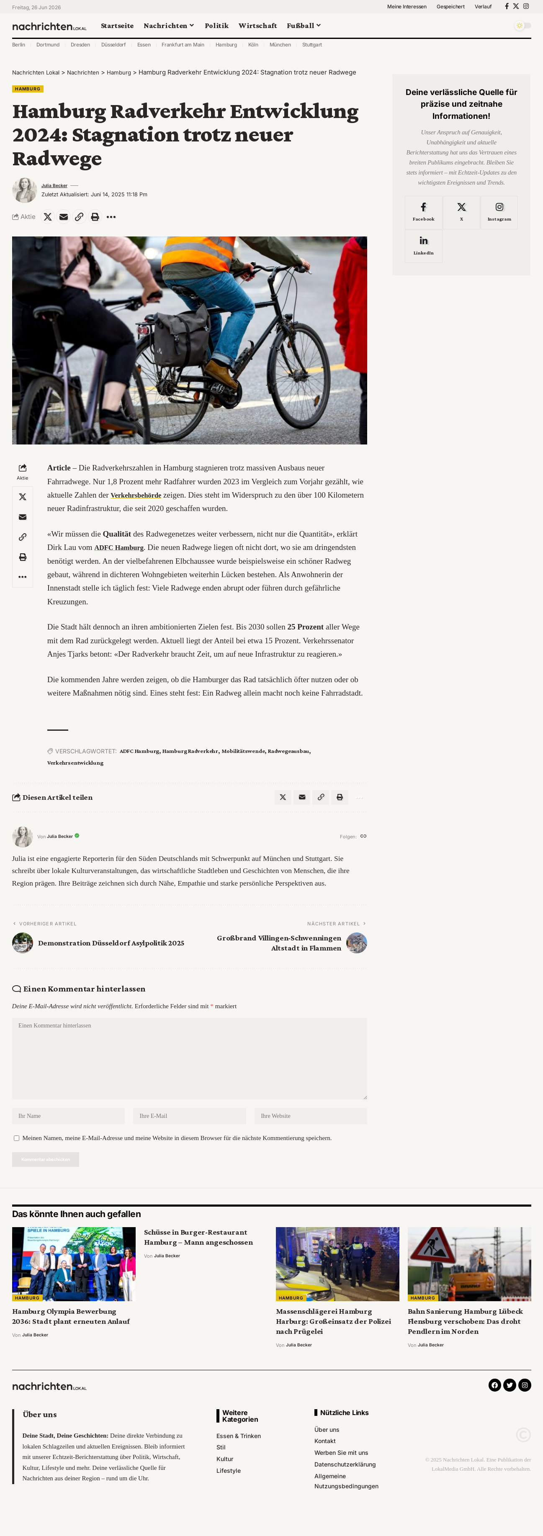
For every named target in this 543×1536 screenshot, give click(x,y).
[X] (516, 6)
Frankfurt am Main (183, 44)
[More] (121, 219)
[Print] (103, 219)
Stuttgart (312, 44)
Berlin (19, 44)
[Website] (362, 842)
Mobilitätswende (242, 754)
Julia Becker (56, 187)
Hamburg (226, 44)
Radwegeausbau (288, 754)
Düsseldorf (113, 44)
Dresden (80, 44)
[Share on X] (49, 219)
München (280, 44)
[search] (504, 25)
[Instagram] (526, 6)
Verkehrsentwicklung (75, 766)
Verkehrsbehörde (140, 498)
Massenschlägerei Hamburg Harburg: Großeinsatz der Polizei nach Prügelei (333, 1338)
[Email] (67, 219)
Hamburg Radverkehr (190, 754)
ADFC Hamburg (123, 551)
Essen (144, 44)
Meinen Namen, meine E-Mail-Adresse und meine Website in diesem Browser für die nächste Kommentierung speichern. (177, 1153)
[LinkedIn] (423, 240)
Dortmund (47, 44)
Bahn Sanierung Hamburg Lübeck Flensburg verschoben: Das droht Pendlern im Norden (465, 1338)
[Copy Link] (85, 219)
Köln (253, 44)
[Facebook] (507, 6)
